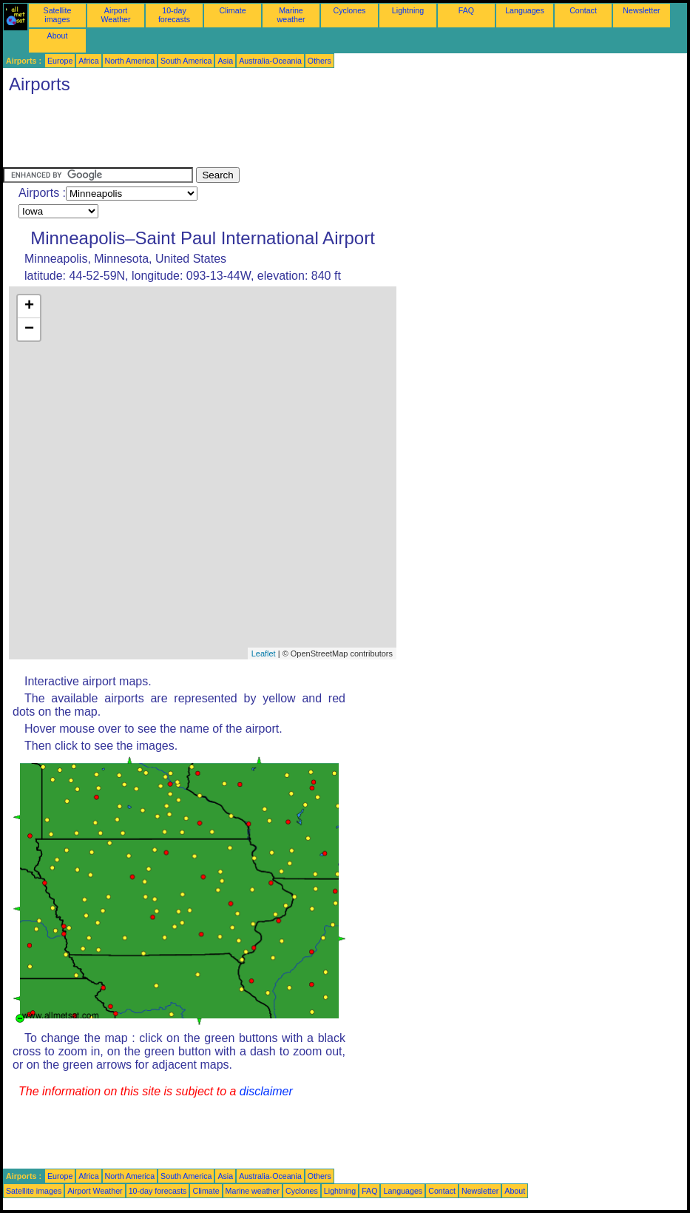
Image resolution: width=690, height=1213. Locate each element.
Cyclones (350, 10)
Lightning (408, 10)
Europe (59, 60)
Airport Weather (115, 15)
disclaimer (266, 1091)
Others (319, 60)
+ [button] (29, 306)
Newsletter (641, 10)
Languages (524, 10)
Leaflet (263, 653)
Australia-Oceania (270, 60)
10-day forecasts (174, 15)
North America (130, 60)
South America (186, 60)
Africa (88, 60)
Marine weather (291, 15)
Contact (583, 10)
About (57, 35)
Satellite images (58, 15)
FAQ (466, 10)
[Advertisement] (272, 134)
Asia (225, 60)
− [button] (29, 329)
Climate (232, 10)
